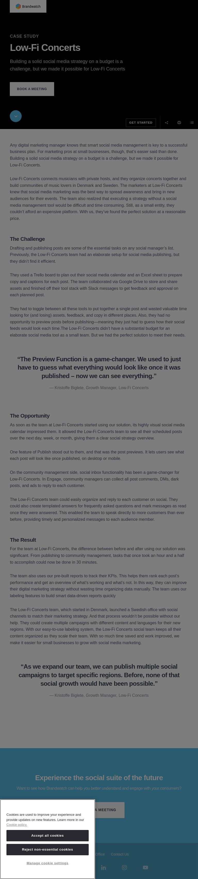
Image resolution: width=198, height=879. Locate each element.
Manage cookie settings (47, 863)
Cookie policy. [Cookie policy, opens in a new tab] (16, 825)
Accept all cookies (47, 835)
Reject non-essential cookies (47, 849)
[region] (47, 839)
